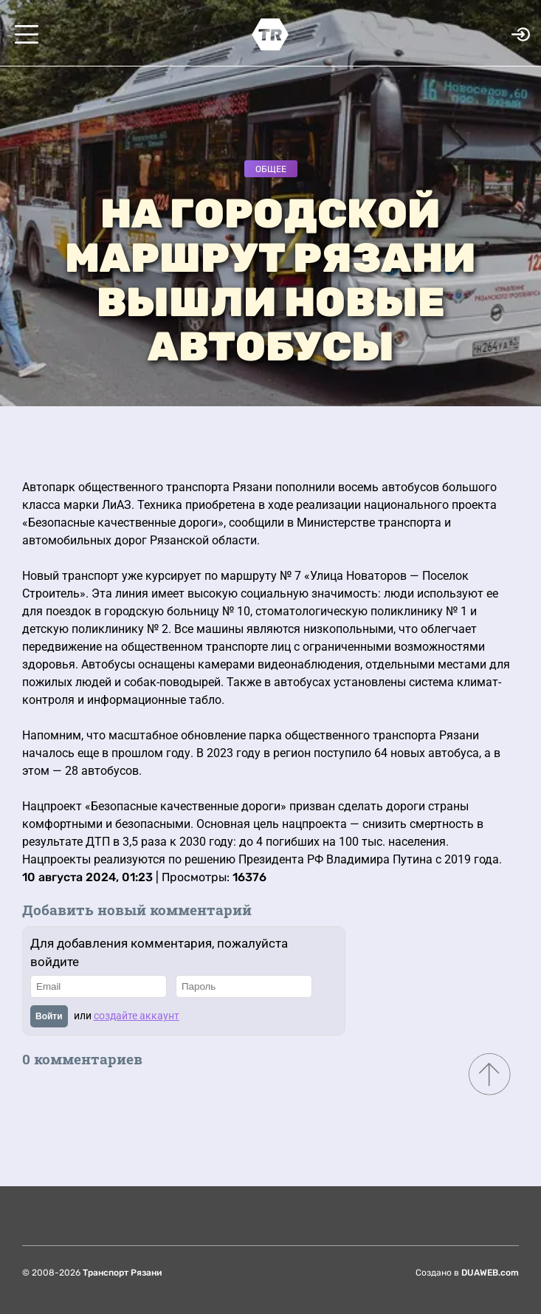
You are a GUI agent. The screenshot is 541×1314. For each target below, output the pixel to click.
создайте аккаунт (136, 1016)
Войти (49, 1016)
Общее (270, 169)
